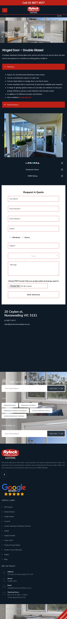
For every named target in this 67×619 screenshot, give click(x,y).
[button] (28, 162)
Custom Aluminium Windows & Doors (17, 526)
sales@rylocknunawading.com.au (17, 324)
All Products (8, 507)
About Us (5, 614)
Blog (5, 559)
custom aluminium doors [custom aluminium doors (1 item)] (41, 410)
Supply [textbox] (33, 256)
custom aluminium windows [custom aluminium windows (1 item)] (14, 416)
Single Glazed (9, 516)
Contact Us (31, 614)
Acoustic (7, 521)
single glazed (25, 97)
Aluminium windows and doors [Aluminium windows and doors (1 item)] (15, 410)
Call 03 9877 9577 (33, 3)
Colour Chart (8, 540)
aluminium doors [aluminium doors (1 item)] (10, 405)
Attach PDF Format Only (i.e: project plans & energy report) (33, 281)
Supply (6, 531)
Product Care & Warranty (13, 550)
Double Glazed (9, 512)
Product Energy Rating (12, 545)
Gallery (6, 555)
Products (15, 614)
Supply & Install (9, 535)
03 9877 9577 (10, 320)
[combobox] (33, 256)
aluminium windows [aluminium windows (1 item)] (28, 405)
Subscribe (53, 388)
